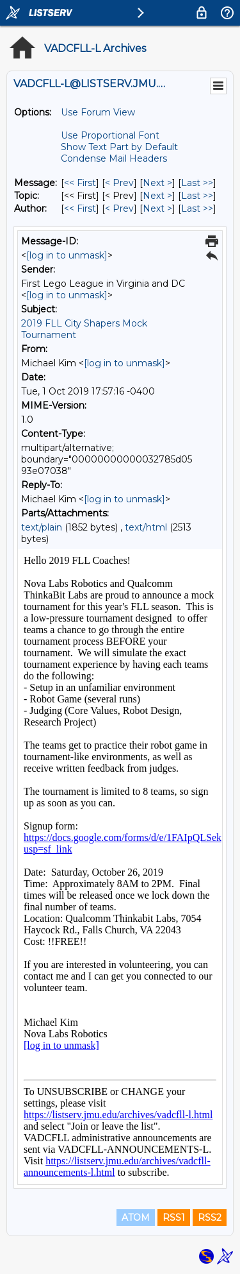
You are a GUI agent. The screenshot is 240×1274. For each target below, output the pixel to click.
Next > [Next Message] (157, 183)
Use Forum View (98, 112)
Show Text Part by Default (119, 147)
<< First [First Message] (80, 183)
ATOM (136, 1217)
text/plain (41, 527)
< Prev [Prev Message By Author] (119, 208)
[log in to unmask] (67, 255)
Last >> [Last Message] (197, 183)
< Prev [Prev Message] (119, 183)
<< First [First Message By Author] (80, 208)
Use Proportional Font (110, 135)
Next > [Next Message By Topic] (157, 195)
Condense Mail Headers (114, 158)
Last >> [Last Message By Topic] (197, 195)
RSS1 (174, 1217)
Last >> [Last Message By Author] (197, 208)
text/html (146, 527)
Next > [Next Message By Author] (157, 208)
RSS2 (209, 1217)
